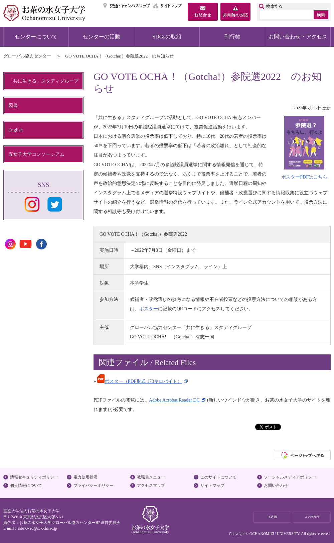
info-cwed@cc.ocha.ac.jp (37, 528)
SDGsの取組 (166, 36)
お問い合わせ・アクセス (298, 36)
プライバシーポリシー (93, 485)
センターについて (36, 36)
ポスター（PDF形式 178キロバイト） (139, 381)
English (15, 129)
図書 (13, 105)
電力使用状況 (85, 477)
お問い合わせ (276, 485)
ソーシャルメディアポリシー (290, 477)
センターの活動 (101, 36)
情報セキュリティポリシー (34, 477)
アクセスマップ (151, 485)
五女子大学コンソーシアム (36, 154)
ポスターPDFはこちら (304, 177)
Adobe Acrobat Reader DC (174, 400)
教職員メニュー (151, 477)
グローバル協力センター (27, 56)
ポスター (148, 308)
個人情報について (26, 485)
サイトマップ (168, 6)
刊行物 (232, 36)
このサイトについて (218, 477)
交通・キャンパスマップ (127, 6)
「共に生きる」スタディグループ (43, 81)
